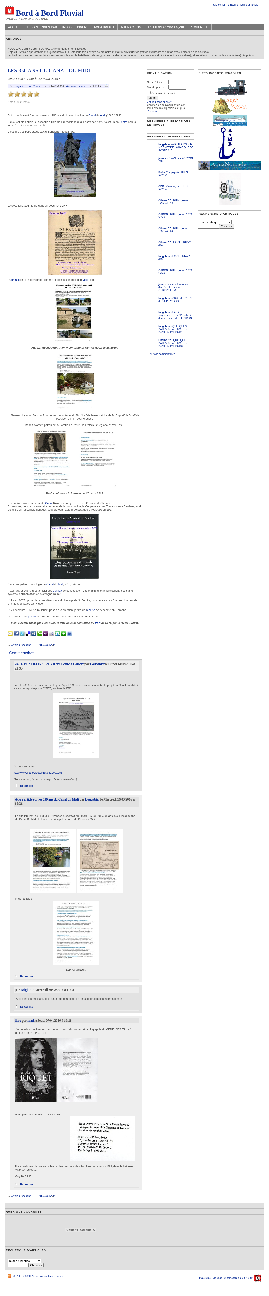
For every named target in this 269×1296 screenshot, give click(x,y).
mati (30, 1020)
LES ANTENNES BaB (42, 27)
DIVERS (82, 27)
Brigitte (25, 990)
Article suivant (47, 644)
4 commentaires (75, 86)
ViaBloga (217, 1278)
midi (102, 115)
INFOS (67, 27)
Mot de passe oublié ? (159, 101)
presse (15, 279)
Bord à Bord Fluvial (44, 12)
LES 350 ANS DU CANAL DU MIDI (49, 70)
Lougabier (19, 86)
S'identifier (219, 4)
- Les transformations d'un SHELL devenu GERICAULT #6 (173, 287)
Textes (58, 1276)
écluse (91, 610)
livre (18, 1020)
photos (32, 616)
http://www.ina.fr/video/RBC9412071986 (38, 772)
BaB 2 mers (34, 86)
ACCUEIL (15, 27)
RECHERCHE (199, 27)
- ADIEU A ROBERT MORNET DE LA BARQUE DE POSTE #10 (176, 147)
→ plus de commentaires (161, 354)
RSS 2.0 (26, 1276)
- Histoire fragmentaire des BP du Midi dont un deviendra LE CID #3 (175, 315)
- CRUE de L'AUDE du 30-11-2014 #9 (175, 300)
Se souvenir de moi (161, 93)
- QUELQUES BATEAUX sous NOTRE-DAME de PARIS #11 (172, 329)
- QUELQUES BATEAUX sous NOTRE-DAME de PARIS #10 (172, 343)
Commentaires (46, 1276)
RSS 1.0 (16, 1276)
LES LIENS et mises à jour (165, 27)
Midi (85, 279)
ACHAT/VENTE (104, 27)
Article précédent (21, 644)
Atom (34, 1276)
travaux (57, 590)
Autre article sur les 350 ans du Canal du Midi (47, 799)
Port (97, 623)
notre (124, 121)
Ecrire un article (249, 4)
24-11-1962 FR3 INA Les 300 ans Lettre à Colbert (49, 664)
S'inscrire (232, 4)
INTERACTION (130, 27)
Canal (92, 115)
